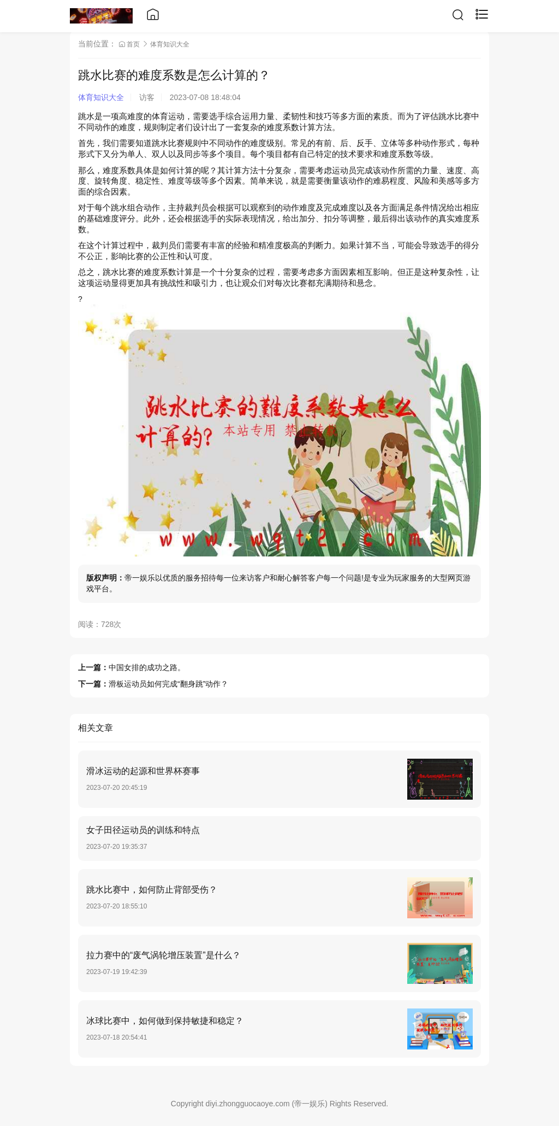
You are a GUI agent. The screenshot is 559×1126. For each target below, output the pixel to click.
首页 (130, 44)
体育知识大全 (169, 44)
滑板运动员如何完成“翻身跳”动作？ (168, 683)
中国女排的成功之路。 (147, 667)
